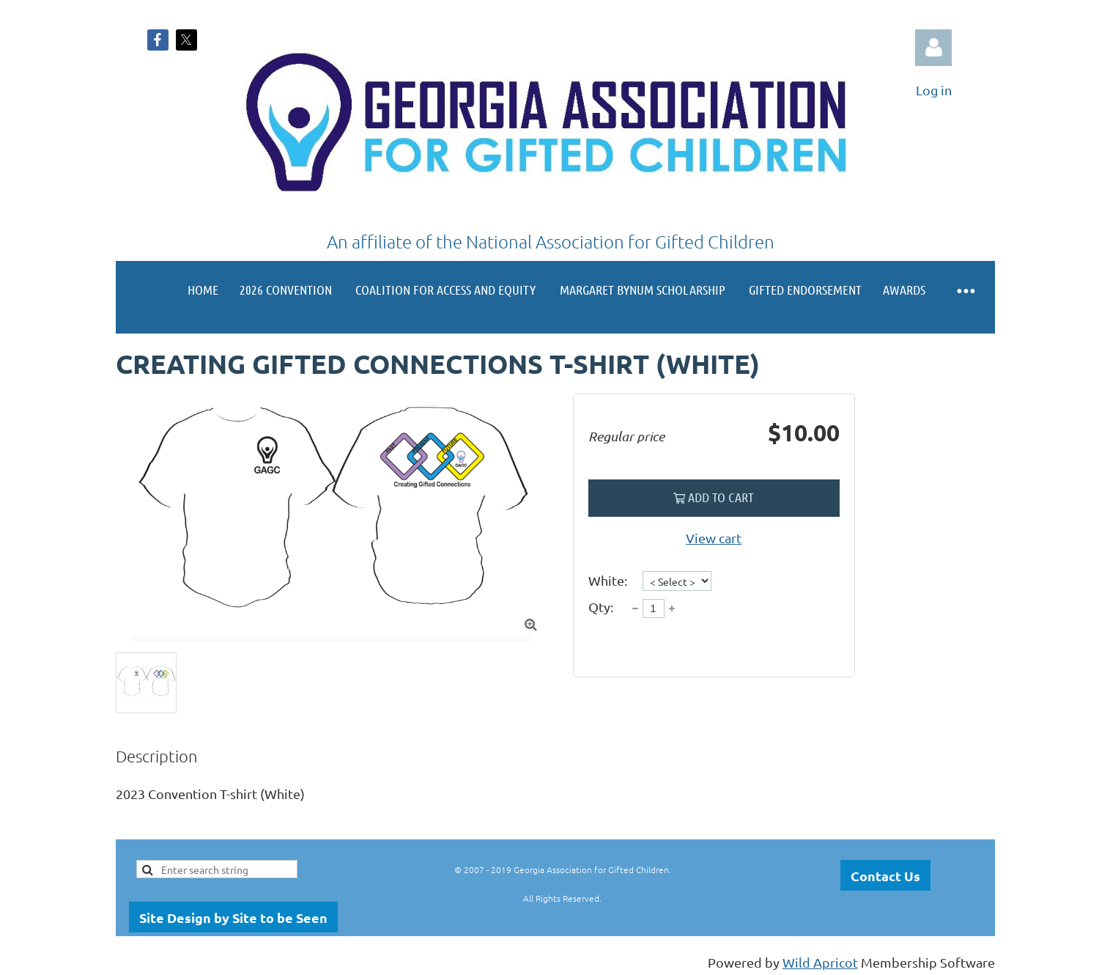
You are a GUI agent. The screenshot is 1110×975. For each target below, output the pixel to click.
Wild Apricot (820, 962)
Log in (933, 47)
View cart (713, 537)
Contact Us (885, 875)
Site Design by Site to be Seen (233, 917)
